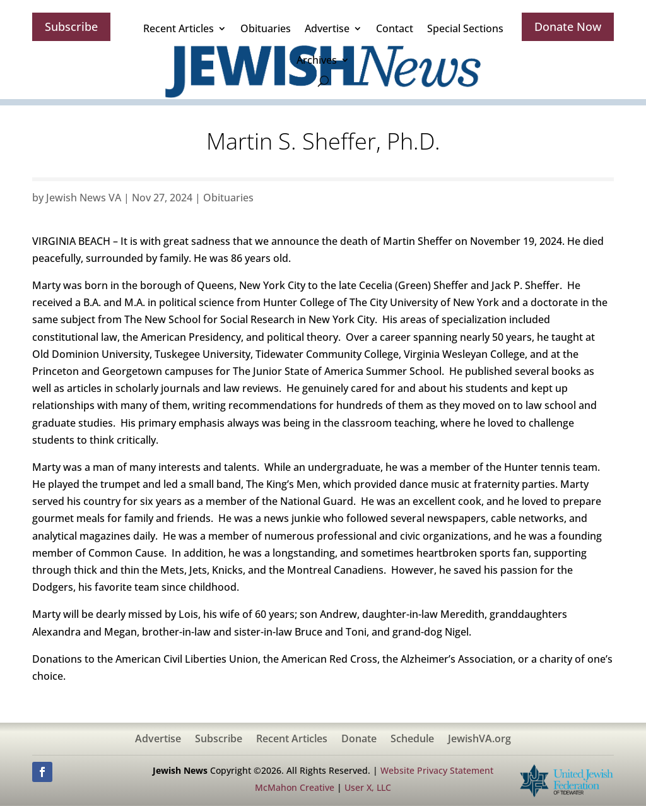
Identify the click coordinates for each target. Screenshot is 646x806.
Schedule (412, 739)
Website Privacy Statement (436, 770)
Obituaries (265, 28)
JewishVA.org (479, 739)
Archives (317, 60)
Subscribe (71, 26)
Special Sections (465, 28)
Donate (359, 739)
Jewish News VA (83, 197)
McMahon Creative (294, 787)
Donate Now (567, 26)
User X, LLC (367, 787)
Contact (394, 28)
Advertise (327, 28)
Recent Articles (178, 28)
